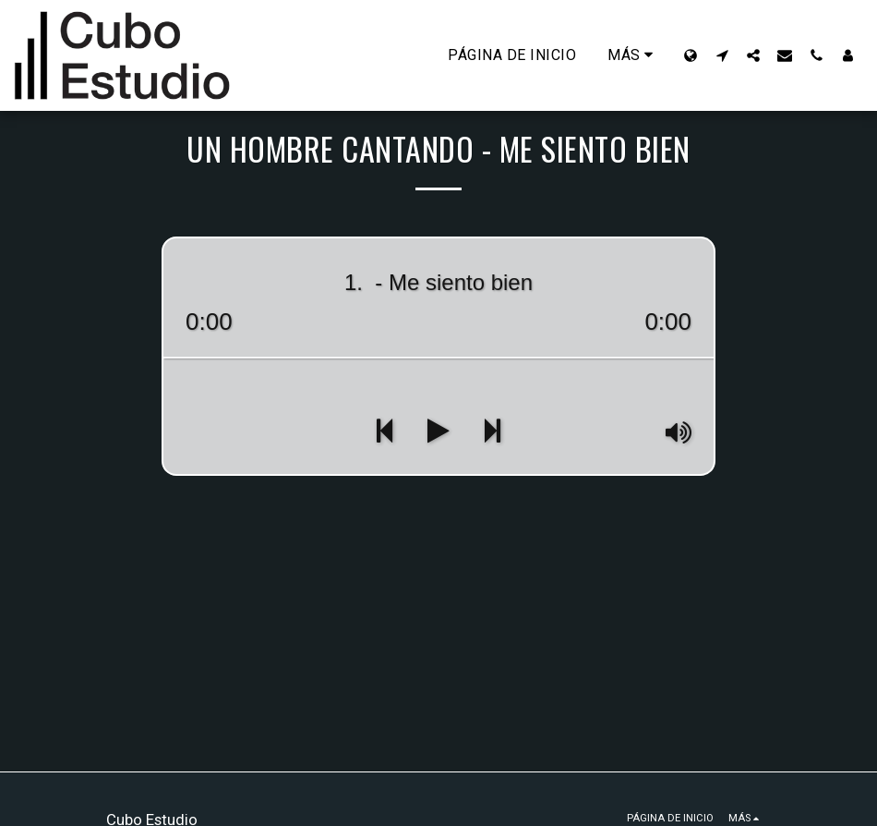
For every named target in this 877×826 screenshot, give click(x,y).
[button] (722, 55)
